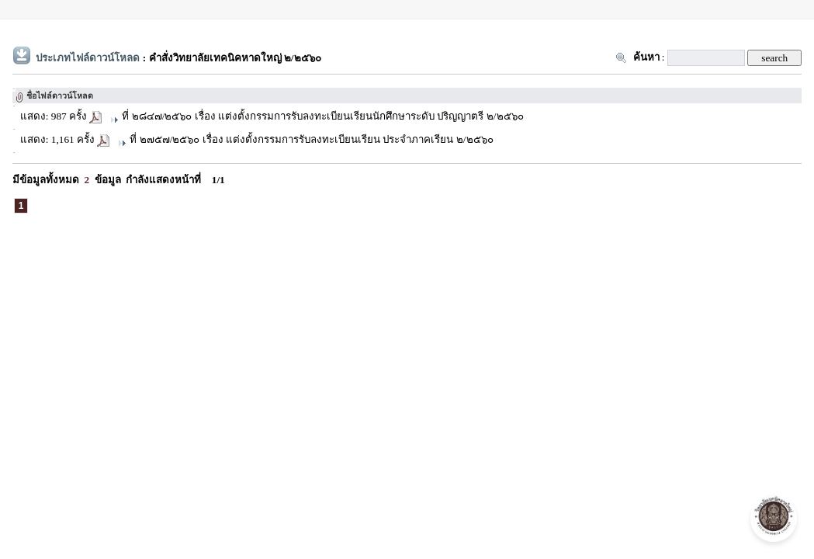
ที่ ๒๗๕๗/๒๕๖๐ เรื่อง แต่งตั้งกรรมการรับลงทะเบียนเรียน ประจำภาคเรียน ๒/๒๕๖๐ (311, 139)
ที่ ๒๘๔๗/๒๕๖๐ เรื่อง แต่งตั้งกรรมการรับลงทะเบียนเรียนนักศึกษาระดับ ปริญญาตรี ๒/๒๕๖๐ (322, 116)
